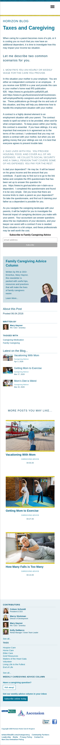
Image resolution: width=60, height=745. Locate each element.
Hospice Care (9, 647)
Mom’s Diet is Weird (25, 381)
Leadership (6, 737)
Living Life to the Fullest (14, 664)
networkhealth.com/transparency (16, 735)
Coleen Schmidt (18, 609)
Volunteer (7, 661)
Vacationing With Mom (26, 355)
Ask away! (9, 687)
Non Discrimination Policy (13, 739)
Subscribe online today (15, 698)
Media (15, 737)
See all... (7, 639)
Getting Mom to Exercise (28, 368)
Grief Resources (10, 656)
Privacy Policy (26, 737)
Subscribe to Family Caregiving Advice (30, 235)
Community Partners (40, 735)
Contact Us (38, 737)
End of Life (8, 667)
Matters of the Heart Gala (14, 659)
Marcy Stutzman (18, 616)
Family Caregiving (11, 343)
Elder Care (8, 653)
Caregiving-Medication (13, 340)
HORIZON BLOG (16, 21)
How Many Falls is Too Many (24, 566)
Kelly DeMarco (17, 630)
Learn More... (12, 298)
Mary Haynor (16, 325)
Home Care (8, 650)
